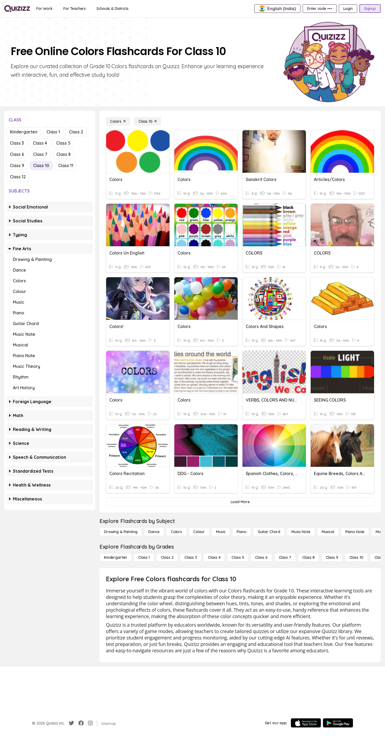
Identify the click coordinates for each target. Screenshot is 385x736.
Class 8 (63, 154)
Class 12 (18, 176)
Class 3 (17, 143)
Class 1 (53, 131)
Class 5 (63, 143)
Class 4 (40, 143)
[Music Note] (301, 531)
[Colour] (199, 531)
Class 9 (17, 165)
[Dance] (154, 531)
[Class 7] (285, 557)
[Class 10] (147, 121)
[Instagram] (90, 723)
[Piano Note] (355, 531)
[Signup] (370, 8)
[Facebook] (81, 723)
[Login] (348, 8)
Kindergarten (23, 131)
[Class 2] (167, 557)
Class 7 (40, 154)
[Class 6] (261, 557)
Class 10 (41, 165)
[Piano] (241, 531)
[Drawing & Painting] (120, 531)
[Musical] (328, 531)
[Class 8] (308, 557)
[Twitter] (71, 723)
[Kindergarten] (115, 557)
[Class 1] (144, 557)
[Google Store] (338, 722)
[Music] (220, 531)
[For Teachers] (74, 8)
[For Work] (44, 8)
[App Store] (306, 722)
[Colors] (118, 121)
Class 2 (76, 131)
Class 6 (17, 154)
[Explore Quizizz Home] (17, 8)
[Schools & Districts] (112, 8)
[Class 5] (237, 557)
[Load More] (240, 502)
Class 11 (65, 165)
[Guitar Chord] (269, 531)
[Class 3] (190, 557)
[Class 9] (332, 557)
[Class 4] (214, 557)
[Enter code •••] (319, 8)
